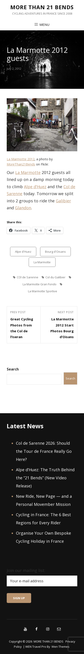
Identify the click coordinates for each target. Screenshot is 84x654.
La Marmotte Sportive (42, 291)
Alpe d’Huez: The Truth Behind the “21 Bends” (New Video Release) (45, 478)
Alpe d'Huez (23, 252)
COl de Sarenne (27, 277)
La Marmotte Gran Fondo (39, 284)
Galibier (63, 200)
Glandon (23, 207)
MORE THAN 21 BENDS (42, 7)
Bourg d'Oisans (55, 252)
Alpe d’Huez (35, 186)
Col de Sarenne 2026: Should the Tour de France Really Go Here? (44, 451)
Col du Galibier (55, 277)
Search (13, 369)
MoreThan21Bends (21, 164)
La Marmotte (28, 172)
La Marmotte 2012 (20, 159)
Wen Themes (60, 647)
